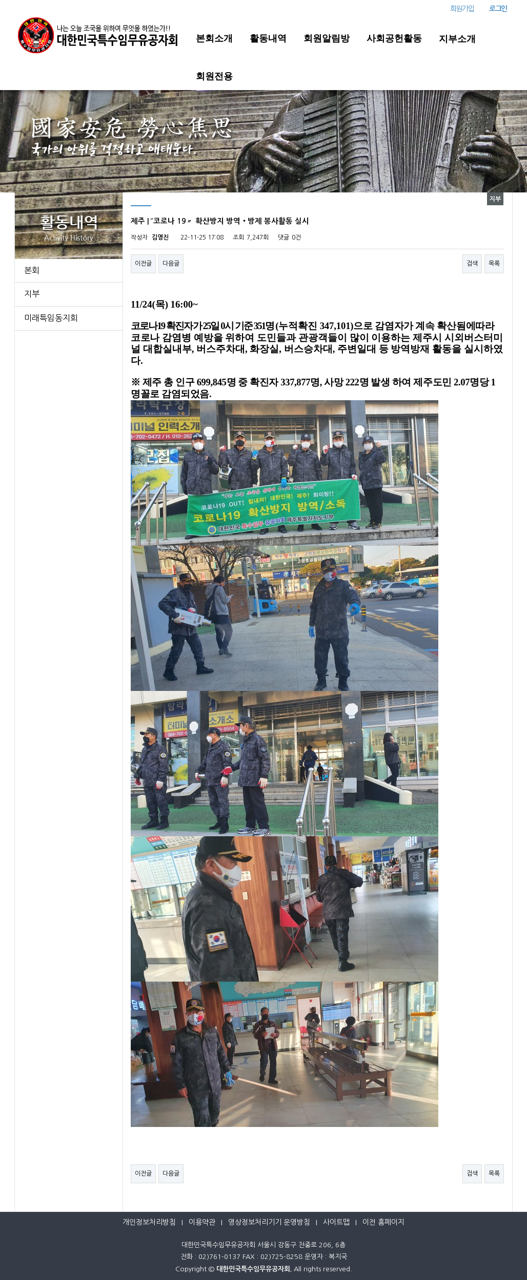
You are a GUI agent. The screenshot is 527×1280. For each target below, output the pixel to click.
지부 (31, 294)
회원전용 (214, 76)
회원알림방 (326, 38)
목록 (494, 264)
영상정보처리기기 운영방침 (269, 1222)
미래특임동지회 (51, 318)
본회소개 (214, 38)
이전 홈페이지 (383, 1222)
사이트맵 (336, 1222)
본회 (31, 270)
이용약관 (202, 1222)
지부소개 (457, 39)
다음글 (171, 264)
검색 (472, 264)
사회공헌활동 (394, 38)
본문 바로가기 (0, 0)
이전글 (143, 264)
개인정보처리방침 (149, 1222)
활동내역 (268, 38)
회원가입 (462, 8)
